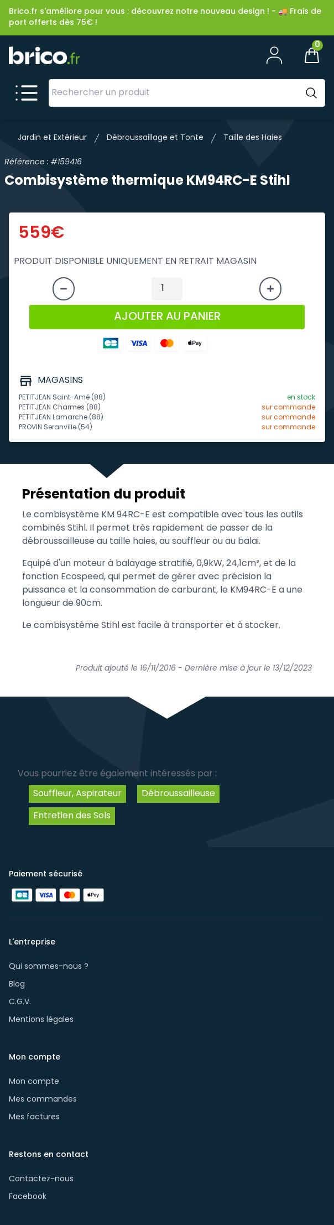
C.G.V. (20, 1002)
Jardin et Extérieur (52, 138)
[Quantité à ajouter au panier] (167, 288)
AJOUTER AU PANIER (167, 317)
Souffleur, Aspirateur (77, 794)
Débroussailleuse (178, 794)
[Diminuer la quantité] (64, 288)
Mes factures (34, 1117)
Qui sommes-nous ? (48, 967)
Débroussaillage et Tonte (155, 138)
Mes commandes (43, 1100)
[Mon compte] (274, 55)
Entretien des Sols (72, 816)
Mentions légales (41, 1020)
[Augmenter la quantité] (270, 288)
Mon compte (34, 1082)
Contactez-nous (41, 1179)
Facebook (27, 1197)
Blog (17, 984)
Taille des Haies (252, 138)
